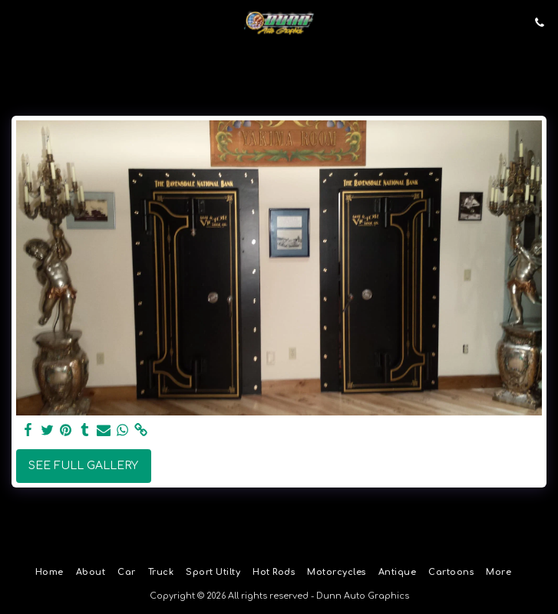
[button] (17, 22)
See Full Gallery (83, 465)
